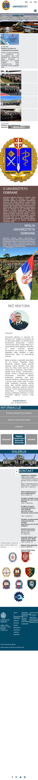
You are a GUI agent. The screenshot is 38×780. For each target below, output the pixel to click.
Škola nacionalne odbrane (4, 18)
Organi (16, 620)
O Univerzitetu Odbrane (18, 616)
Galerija (16, 630)
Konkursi (19, 427)
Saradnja (17, 627)
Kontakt (16, 634)
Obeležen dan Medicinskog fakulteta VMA (10, 126)
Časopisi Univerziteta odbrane (19, 413)
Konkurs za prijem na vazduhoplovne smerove (9, 49)
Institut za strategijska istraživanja (33, 18)
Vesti (15, 613)
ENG (35, 2)
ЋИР (26, 2)
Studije (16, 623)
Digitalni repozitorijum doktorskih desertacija (19, 439)
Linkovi (16, 632)
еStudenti (31, 439)
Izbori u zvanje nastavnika (19, 420)
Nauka (15, 625)
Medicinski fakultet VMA (23, 18)
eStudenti (33, 615)
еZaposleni (6, 439)
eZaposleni (33, 613)
